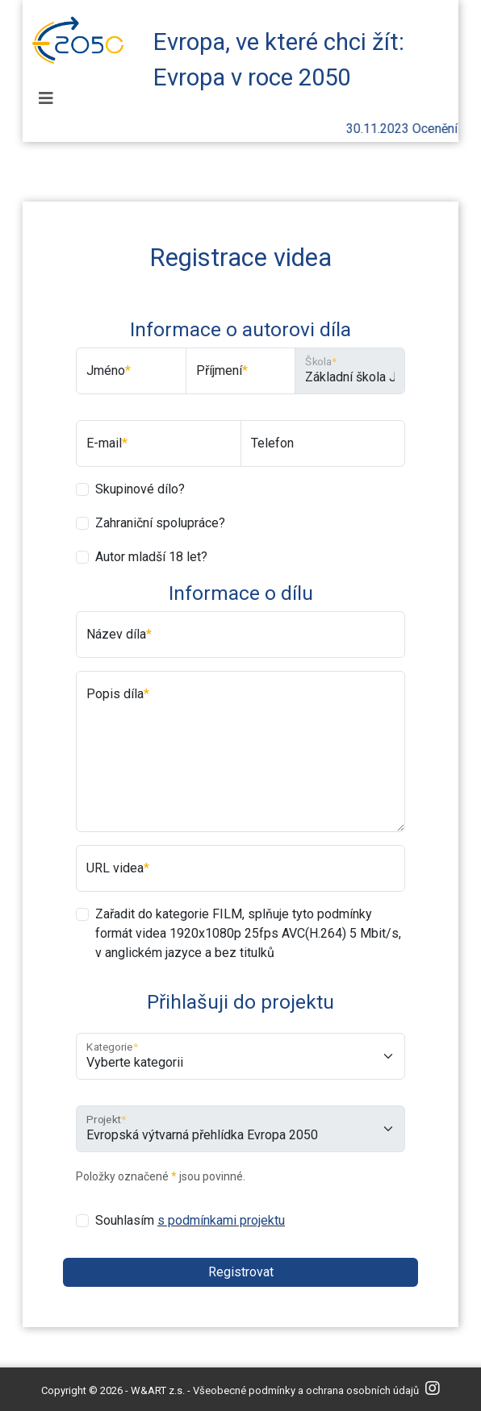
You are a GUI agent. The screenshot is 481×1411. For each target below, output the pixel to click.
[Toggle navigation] (46, 98)
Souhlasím (190, 1220)
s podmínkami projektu (221, 1220)
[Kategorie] (240, 1056)
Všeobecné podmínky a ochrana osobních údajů (306, 1390)
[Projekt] (240, 1128)
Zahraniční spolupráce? (160, 523)
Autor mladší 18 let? (151, 556)
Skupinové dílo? (140, 489)
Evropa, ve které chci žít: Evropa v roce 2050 (278, 54)
